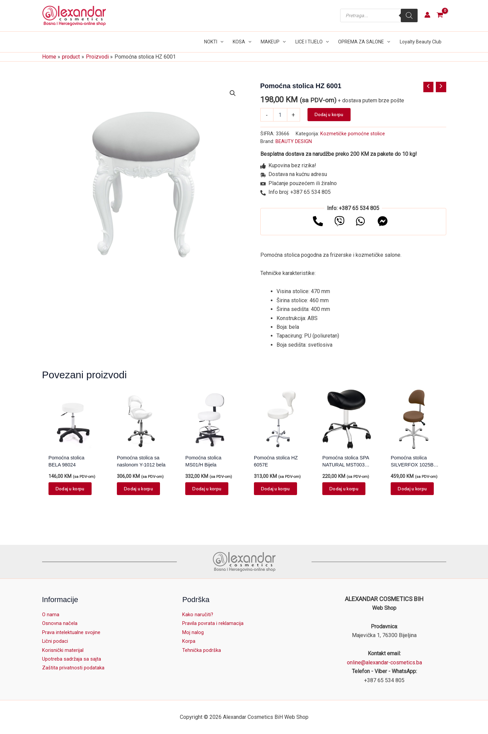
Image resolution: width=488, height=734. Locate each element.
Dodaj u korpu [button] (70, 490)
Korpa (189, 641)
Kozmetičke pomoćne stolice (352, 134)
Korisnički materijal (64, 650)
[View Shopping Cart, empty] (440, 16)
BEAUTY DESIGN (293, 141)
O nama (51, 614)
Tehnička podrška (202, 650)
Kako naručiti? (198, 614)
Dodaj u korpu (329, 114)
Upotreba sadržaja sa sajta (73, 659)
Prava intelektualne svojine (73, 632)
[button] (220, 42)
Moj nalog (193, 632)
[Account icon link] (427, 15)
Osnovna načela (60, 623)
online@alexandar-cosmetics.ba (384, 662)
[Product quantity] (280, 114)
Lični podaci (56, 641)
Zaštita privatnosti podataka (74, 667)
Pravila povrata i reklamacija (215, 623)
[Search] (409, 15)
